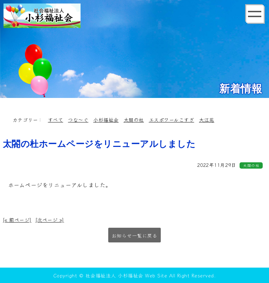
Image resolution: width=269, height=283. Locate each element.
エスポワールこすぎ (171, 119)
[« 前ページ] (17, 219)
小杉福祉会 (106, 119)
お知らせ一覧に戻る (135, 235)
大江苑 (206, 119)
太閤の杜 (134, 119)
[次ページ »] (49, 219)
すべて (55, 119)
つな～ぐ (78, 119)
